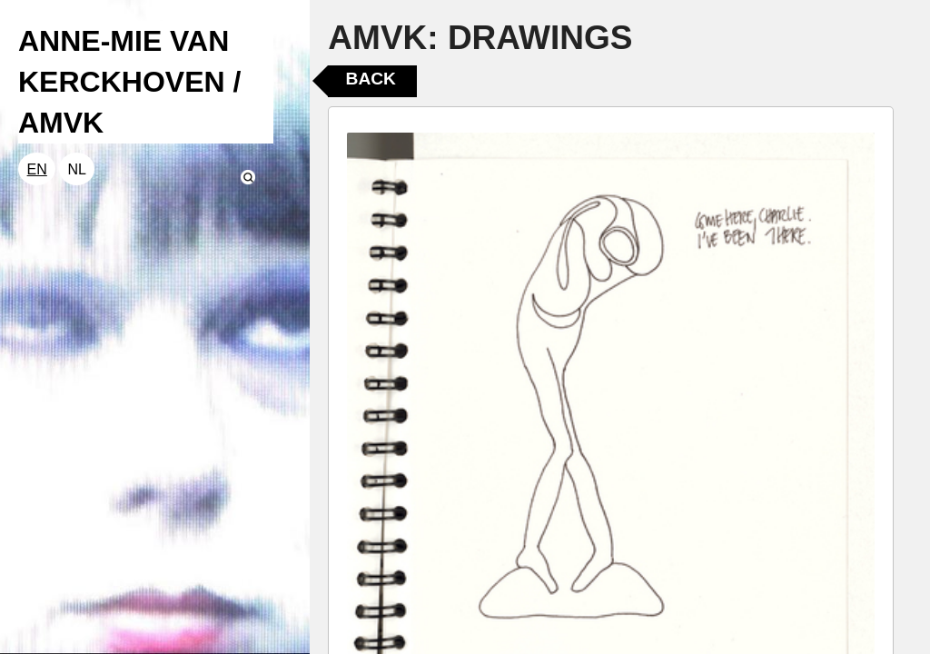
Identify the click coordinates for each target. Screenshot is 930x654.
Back (371, 78)
